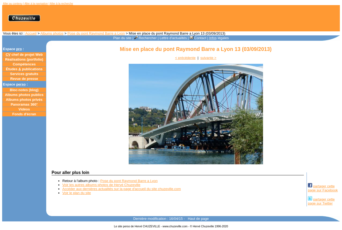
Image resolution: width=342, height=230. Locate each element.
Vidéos (24, 109)
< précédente (185, 58)
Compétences (24, 64)
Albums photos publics (24, 95)
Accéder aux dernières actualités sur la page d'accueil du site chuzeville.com (121, 189)
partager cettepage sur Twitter (321, 201)
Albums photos (51, 33)
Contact (198, 38)
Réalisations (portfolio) (24, 59)
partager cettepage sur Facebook (323, 188)
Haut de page (198, 219)
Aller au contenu (12, 3)
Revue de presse (24, 79)
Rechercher (145, 38)
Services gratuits (24, 74)
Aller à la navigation (36, 3)
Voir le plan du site (76, 193)
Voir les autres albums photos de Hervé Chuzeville (101, 185)
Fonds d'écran (24, 114)
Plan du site (122, 38)
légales (219, 38)
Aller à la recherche (61, 3)
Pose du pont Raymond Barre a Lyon (96, 33)
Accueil (31, 33)
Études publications (24, 69)
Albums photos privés (24, 100)
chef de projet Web (24, 55)
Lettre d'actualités (173, 38)
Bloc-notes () (24, 90)
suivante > (208, 58)
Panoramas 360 (24, 104)
